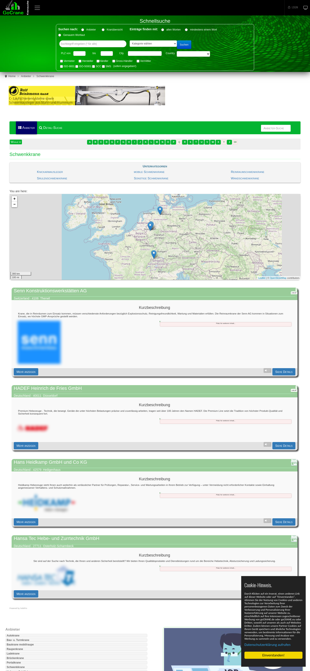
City (121, 53)
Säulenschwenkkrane (52, 178)
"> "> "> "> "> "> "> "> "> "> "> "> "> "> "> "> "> (193, 54)
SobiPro (23, 608)
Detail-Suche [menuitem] (50, 128)
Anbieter (92, 29)
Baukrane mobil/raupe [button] (20, 644)
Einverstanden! (273, 655)
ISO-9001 (69, 66)
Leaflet (261, 278)
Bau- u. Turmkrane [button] (18, 640)
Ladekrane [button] (13, 653)
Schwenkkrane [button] (16, 667)
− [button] (14, 204)
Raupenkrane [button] (15, 649)
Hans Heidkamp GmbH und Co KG (50, 462)
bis (94, 53)
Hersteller (87, 61)
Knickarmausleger (50, 172)
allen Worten (173, 29)
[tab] (161, 418)
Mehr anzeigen (26, 372)
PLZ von (66, 53)
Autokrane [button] (13, 635)
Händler (103, 61)
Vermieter (69, 61)
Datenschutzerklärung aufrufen (267, 644)
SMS (108, 66)
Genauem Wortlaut (74, 35)
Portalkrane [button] (14, 662)
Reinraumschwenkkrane (247, 172)
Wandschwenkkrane (245, 178)
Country (170, 53)
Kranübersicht (116, 29)
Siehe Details (283, 372)
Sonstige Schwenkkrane (151, 178)
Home (12, 76)
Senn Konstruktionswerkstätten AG (50, 290)
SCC (98, 66)
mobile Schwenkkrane (149, 172)
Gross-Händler (124, 61)
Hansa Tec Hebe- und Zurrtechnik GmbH (56, 538)
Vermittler (145, 61)
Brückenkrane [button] (15, 658)
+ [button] (14, 198)
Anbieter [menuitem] (26, 128)
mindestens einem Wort (203, 29)
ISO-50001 (85, 66)
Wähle (16, 141)
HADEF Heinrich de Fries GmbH (48, 388)
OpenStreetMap (278, 278)
